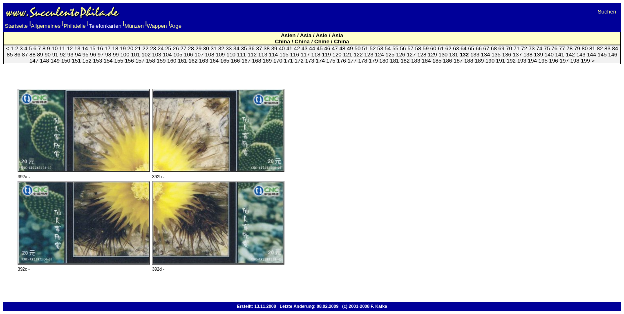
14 (85, 48)
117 (305, 55)
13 (77, 48)
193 (521, 61)
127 (411, 55)
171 (288, 61)
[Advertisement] (312, 71)
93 (70, 55)
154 (108, 61)
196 (553, 61)
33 (229, 48)
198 (574, 61)
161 (182, 61)
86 (17, 55)
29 (198, 48)
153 (97, 61)
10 (54, 48)
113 (262, 55)
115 (284, 55)
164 (214, 61)
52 (373, 48)
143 (580, 55)
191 (500, 61)
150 (65, 61)
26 (176, 48)
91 (55, 55)
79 (577, 48)
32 (221, 48)
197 (564, 61)
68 (494, 48)
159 (161, 61)
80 (585, 48)
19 (123, 48)
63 (456, 48)
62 (448, 48)
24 (161, 48)
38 (267, 48)
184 (426, 61)
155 (118, 61)
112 (252, 55)
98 (108, 55)
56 (403, 48)
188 (468, 61)
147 (33, 61)
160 (171, 61)
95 (86, 55)
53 (380, 48)
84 (615, 48)
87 (25, 55)
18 (115, 48)
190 (489, 61)
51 (365, 48)
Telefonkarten (105, 26)
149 (55, 61)
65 (471, 48)
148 (44, 61)
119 (326, 55)
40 (282, 48)
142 (570, 55)
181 (394, 61)
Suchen (607, 12)
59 (426, 48)
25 (168, 48)
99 (116, 55)
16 (100, 48)
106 (188, 55)
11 (62, 48)
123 (368, 55)
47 (335, 48)
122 (357, 55)
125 (389, 55)
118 (315, 55)
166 (235, 61)
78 (569, 48)
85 (10, 55)
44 (312, 48)
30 (206, 48)
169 (267, 61)
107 (199, 55)
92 (63, 55)
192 (511, 61)
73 (532, 48)
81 (592, 48)
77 (562, 48)
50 (357, 48)
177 (351, 61)
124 (379, 55)
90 (48, 55)
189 (479, 61)
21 (138, 48)
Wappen (157, 26)
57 (410, 48)
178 (362, 61)
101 (135, 55)
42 (297, 48)
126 (400, 55)
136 (506, 55)
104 (167, 55)
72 (524, 48)
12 (70, 48)
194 (532, 61)
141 (559, 55)
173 (309, 61)
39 (274, 48)
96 (93, 55)
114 (273, 55)
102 (145, 55)
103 (156, 55)
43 (305, 48)
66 (479, 48)
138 (527, 55)
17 (108, 48)
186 (447, 61)
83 (607, 48)
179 (373, 61)
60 (433, 48)
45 (320, 48)
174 (320, 61)
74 (539, 48)
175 (331, 61)
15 (92, 48)
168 (256, 61)
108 (209, 55)
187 (458, 61)
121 (347, 55)
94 (78, 55)
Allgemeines (45, 26)
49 (350, 48)
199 (585, 61)
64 (464, 48)
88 (32, 55)
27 (183, 48)
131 (453, 55)
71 (517, 48)
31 (213, 48)
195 (543, 61)
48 (342, 48)
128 (421, 55)
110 (230, 55)
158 (150, 61)
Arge (175, 26)
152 (87, 61)
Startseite (16, 26)
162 (192, 61)
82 (600, 48)
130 (442, 55)
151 (76, 61)
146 (612, 55)
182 (404, 61)
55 (395, 48)
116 (294, 55)
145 (601, 55)
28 (191, 48)
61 (441, 48)
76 (554, 48)
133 (474, 55)
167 (246, 61)
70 (509, 48)
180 (383, 61)
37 (259, 48)
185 (436, 61)
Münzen (134, 26)
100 (124, 55)
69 (502, 48)
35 (244, 48)
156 (129, 61)
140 (549, 55)
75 (547, 48)
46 (327, 48)
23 (153, 48)
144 (591, 55)
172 (299, 61)
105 (177, 55)
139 (538, 55)
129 (432, 55)
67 (486, 48)
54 (388, 48)
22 (146, 48)
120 (337, 55)
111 (241, 55)
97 (101, 55)
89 (40, 55)
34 (236, 48)
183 (415, 61)
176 (341, 61)
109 (220, 55)
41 (289, 48)
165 (224, 61)
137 (517, 55)
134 (485, 55)
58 (418, 48)
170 (277, 61)
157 (139, 61)
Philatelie (75, 26)
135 (496, 55)
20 (130, 48)
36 (251, 48)
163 (203, 61)
